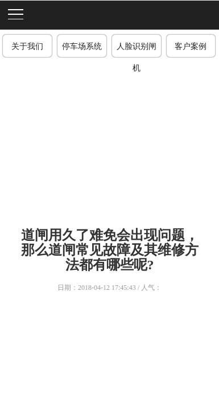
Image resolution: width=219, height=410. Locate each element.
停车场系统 (82, 46)
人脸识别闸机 (136, 49)
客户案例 (190, 46)
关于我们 (27, 46)
